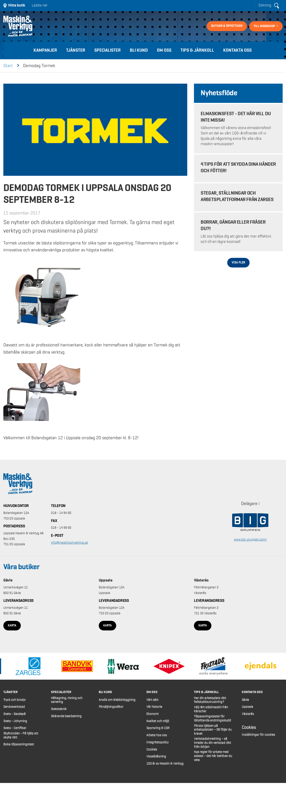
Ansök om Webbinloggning (117, 700)
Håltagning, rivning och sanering (66, 700)
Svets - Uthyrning (15, 721)
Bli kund (139, 50)
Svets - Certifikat (14, 728)
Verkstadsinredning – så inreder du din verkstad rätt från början (212, 743)
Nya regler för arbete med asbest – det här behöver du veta (213, 756)
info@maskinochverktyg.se (69, 543)
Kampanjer (45, 50)
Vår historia (154, 707)
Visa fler (238, 262)
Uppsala (105, 580)
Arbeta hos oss (156, 735)
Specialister (107, 50)
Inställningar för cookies (258, 735)
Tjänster (75, 50)
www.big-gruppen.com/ (250, 539)
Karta (12, 625)
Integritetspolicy (157, 742)
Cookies (151, 749)
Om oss (164, 50)
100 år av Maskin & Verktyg (164, 764)
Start (8, 66)
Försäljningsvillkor (111, 707)
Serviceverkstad (14, 707)
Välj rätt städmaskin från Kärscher (211, 709)
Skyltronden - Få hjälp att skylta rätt (20, 735)
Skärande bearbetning (66, 716)
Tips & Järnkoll (197, 50)
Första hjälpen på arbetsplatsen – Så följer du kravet (213, 730)
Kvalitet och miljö (157, 721)
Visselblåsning (156, 756)
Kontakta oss (237, 50)
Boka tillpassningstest (18, 744)
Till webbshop (265, 26)
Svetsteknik (59, 709)
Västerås (201, 580)
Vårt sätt (152, 700)
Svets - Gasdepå (14, 714)
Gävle (7, 580)
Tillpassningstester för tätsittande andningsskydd (212, 718)
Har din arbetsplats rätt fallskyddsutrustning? (210, 700)
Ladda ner (40, 5)
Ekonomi (152, 714)
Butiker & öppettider (226, 26)
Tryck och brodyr (14, 700)
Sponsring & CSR (158, 728)
